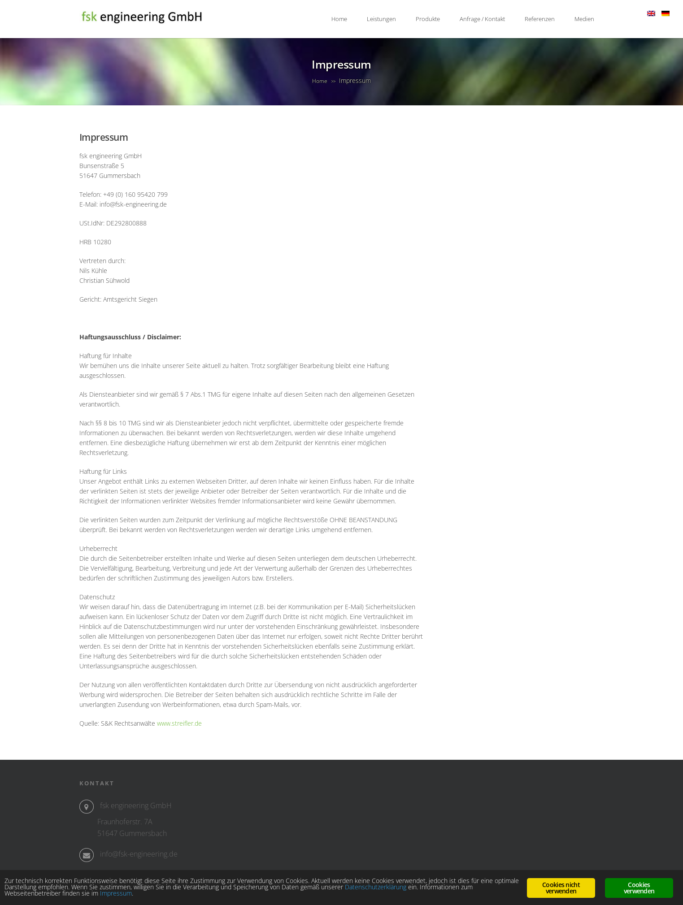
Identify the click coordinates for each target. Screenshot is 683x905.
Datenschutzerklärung (375, 887)
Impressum (116, 893)
